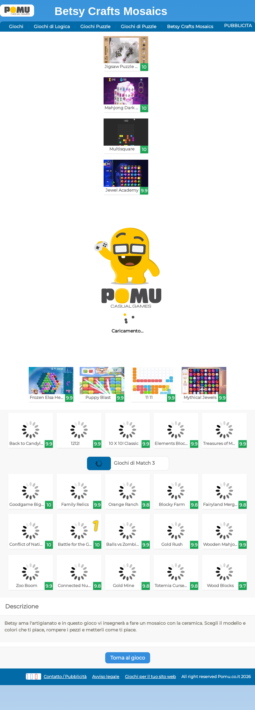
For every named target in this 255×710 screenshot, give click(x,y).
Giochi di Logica (52, 26)
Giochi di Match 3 (121, 463)
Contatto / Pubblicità (65, 676)
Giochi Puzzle (95, 26)
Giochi (16, 26)
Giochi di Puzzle (138, 26)
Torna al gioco (127, 658)
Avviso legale (105, 676)
